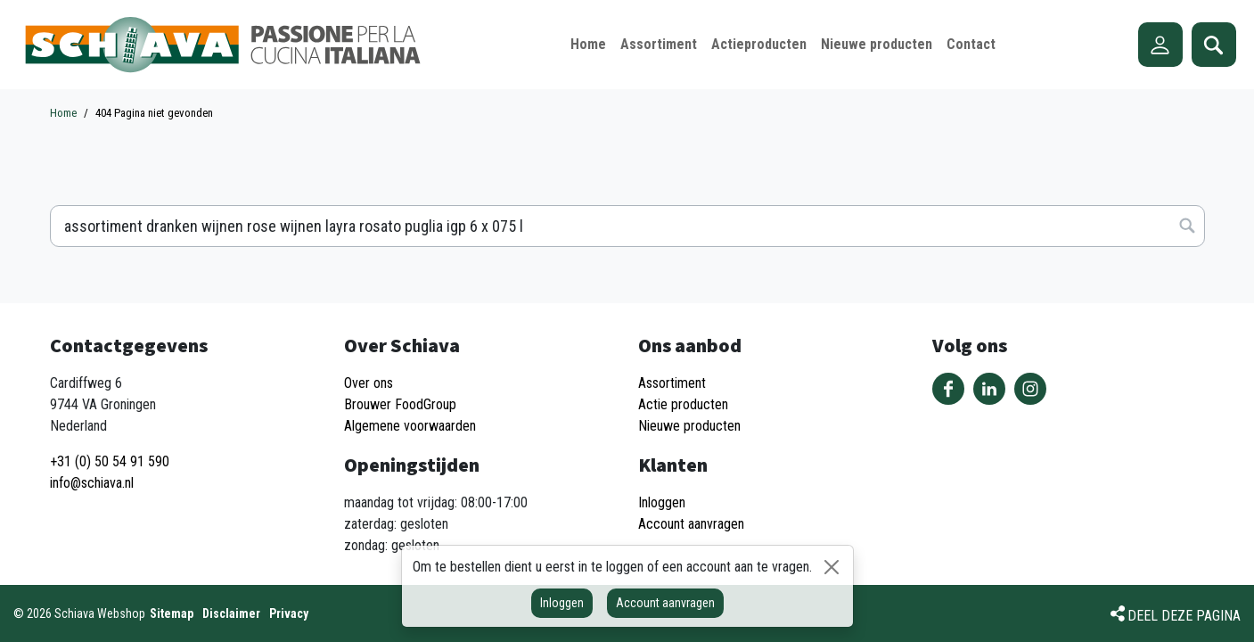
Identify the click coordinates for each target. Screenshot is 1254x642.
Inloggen (562, 603)
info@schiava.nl (92, 482)
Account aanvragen (665, 603)
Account (1160, 44)
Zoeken (1214, 44)
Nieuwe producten (689, 425)
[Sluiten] (831, 567)
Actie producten (683, 404)
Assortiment (672, 382)
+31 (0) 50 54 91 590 (109, 461)
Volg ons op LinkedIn (989, 389)
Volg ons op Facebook (948, 389)
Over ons (368, 382)
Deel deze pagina (1184, 615)
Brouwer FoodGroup (400, 404)
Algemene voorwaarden (410, 425)
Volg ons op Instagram (1030, 389)
